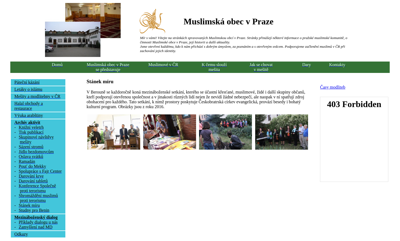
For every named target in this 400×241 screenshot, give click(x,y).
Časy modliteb (332, 87)
